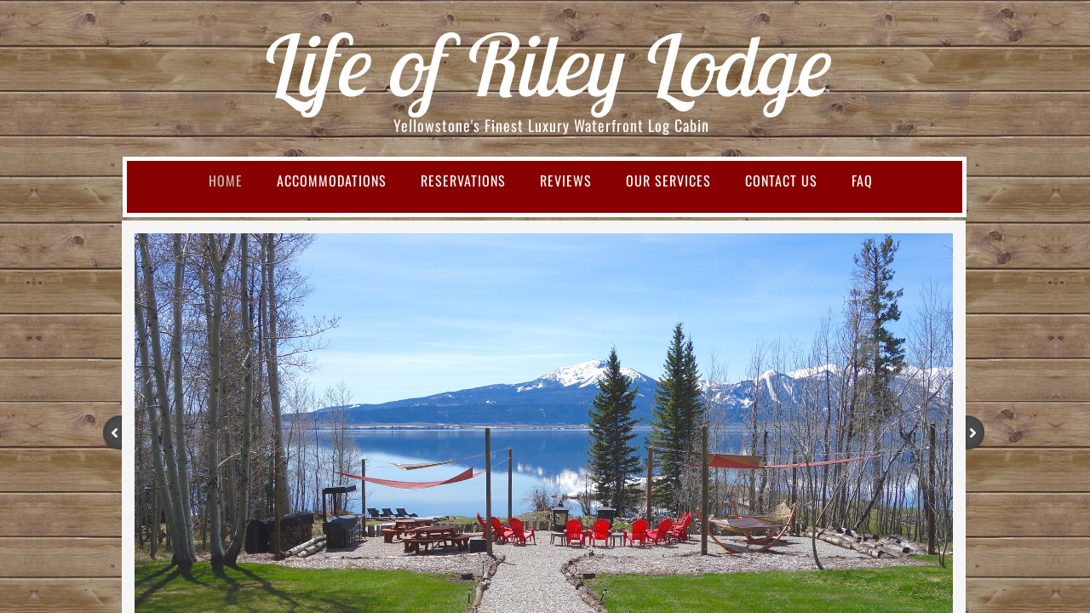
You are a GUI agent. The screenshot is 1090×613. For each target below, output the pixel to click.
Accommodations (332, 180)
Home (226, 180)
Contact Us (781, 180)
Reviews (566, 180)
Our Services (668, 180)
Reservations (463, 180)
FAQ (862, 180)
